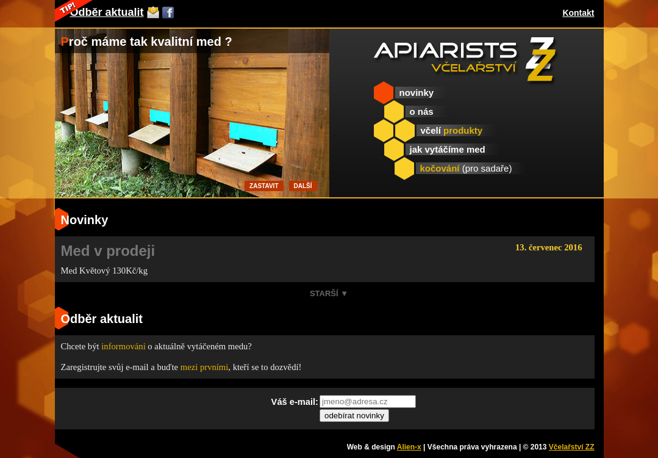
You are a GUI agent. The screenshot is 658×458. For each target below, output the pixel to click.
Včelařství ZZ (572, 447)
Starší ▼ (329, 293)
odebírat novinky (354, 415)
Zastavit (263, 186)
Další (303, 186)
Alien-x (409, 447)
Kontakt (578, 13)
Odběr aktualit (107, 12)
